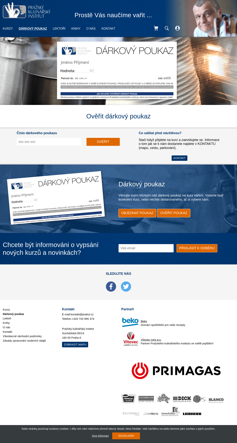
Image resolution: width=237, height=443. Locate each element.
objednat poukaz (137, 213)
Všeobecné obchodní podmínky (22, 336)
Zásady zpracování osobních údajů (24, 340)
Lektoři (59, 28)
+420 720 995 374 (83, 318)
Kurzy (8, 28)
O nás (91, 28)
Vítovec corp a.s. (151, 339)
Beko (144, 321)
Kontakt (108, 28)
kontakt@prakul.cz (82, 314)
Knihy (75, 28)
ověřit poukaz (173, 213)
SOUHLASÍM (126, 435)
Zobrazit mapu (75, 344)
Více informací (100, 435)
